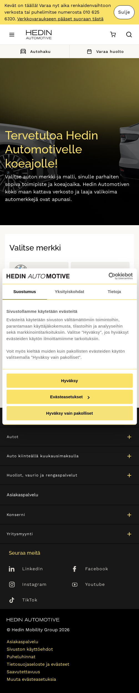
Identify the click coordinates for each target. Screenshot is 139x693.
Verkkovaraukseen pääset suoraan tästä (60, 18)
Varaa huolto (104, 51)
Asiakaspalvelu (22, 494)
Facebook (96, 568)
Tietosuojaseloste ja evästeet (38, 664)
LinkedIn (32, 568)
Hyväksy (69, 380)
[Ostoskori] (112, 34)
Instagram (34, 584)
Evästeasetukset (69, 396)
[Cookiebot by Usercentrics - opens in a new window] (108, 276)
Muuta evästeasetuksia (31, 679)
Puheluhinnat (21, 656)
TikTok (29, 600)
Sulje (124, 12)
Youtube (95, 584)
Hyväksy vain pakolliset (69, 413)
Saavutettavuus (23, 671)
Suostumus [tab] (24, 291)
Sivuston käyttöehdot (30, 649)
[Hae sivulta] (129, 34)
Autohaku (34, 51)
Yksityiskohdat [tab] (69, 291)
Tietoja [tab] (114, 291)
